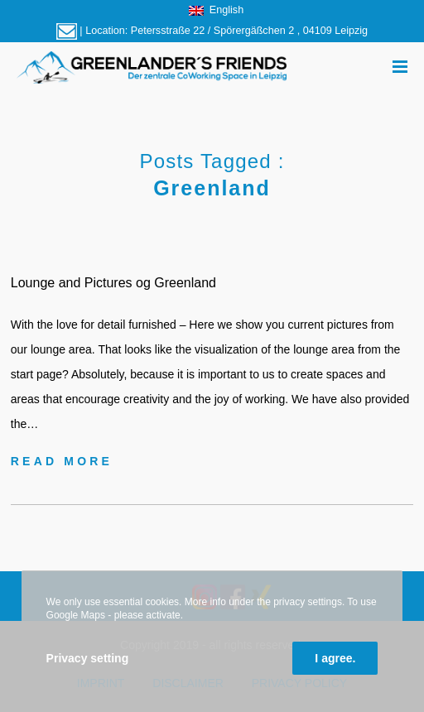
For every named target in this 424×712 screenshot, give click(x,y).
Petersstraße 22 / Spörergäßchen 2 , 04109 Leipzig (249, 30)
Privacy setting (87, 658)
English (216, 10)
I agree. (335, 658)
